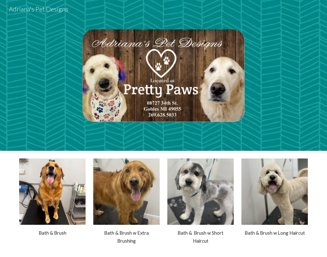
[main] (52, 233)
